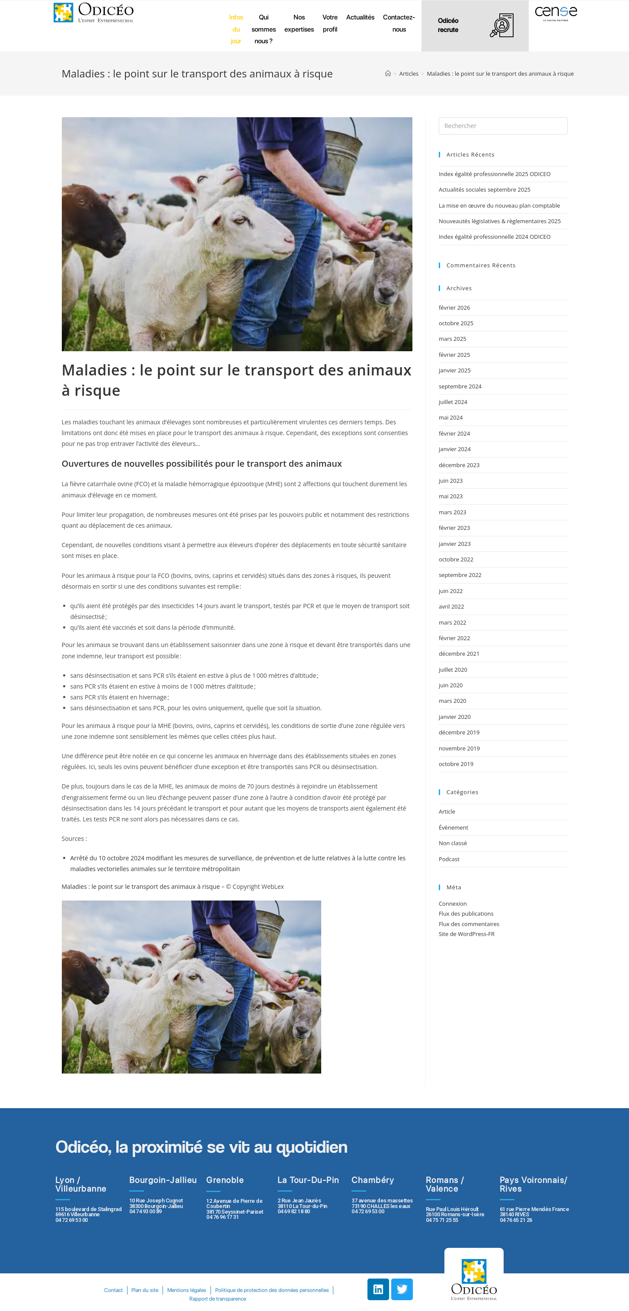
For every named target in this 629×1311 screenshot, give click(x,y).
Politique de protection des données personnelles (184, 1298)
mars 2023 (452, 512)
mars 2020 (452, 701)
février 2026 (454, 307)
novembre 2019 (459, 748)
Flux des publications (466, 913)
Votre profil (330, 23)
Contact (172, 1290)
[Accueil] (388, 73)
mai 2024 (451, 417)
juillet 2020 (453, 669)
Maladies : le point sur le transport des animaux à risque (141, 886)
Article (447, 811)
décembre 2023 (459, 465)
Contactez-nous (399, 23)
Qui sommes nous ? (264, 29)
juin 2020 (451, 685)
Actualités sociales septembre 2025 (486, 189)
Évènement (453, 827)
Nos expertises (299, 23)
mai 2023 (451, 496)
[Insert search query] (503, 126)
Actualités (360, 17)
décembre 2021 (459, 653)
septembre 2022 (460, 575)
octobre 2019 (456, 764)
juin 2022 (451, 591)
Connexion (453, 903)
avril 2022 (451, 606)
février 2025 (454, 355)
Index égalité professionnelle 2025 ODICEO (495, 174)
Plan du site (206, 1290)
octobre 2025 (456, 323)
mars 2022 (452, 622)
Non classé (453, 843)
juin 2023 (451, 480)
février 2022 (454, 638)
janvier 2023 (455, 544)
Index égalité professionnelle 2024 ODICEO (495, 236)
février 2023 (454, 528)
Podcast (449, 859)
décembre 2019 (459, 732)
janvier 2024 (455, 449)
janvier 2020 (455, 717)
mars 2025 (452, 339)
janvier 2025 (455, 370)
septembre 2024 (460, 386)
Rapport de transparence (280, 1298)
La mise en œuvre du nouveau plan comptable (499, 205)
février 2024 (454, 433)
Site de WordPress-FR (467, 934)
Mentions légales (250, 1290)
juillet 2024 (453, 402)
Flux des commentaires (469, 924)
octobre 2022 (456, 559)
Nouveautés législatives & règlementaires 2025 (500, 221)
